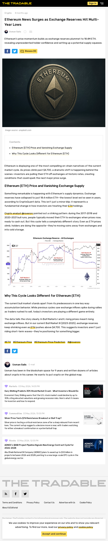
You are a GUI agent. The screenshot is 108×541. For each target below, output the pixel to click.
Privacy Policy (33, 502)
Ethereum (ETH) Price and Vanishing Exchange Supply (42, 147)
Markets (13, 386)
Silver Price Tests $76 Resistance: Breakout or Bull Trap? (33, 418)
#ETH (8, 342)
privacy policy (65, 527)
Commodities (15, 413)
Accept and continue (54, 534)
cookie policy (86, 527)
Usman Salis (13, 31)
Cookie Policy (86, 502)
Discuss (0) (30, 51)
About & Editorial (10, 508)
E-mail (32, 364)
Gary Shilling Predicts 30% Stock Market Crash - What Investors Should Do (41, 391)
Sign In (92, 3)
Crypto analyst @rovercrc (19, 213)
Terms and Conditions (12, 502)
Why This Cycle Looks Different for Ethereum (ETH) (40, 153)
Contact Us (49, 502)
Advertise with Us (67, 502)
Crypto (8, 13)
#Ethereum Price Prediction (49, 342)
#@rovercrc (74, 342)
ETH (70, 205)
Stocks (12, 441)
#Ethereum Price (22, 342)
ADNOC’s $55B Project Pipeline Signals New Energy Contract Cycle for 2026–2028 (39, 446)
